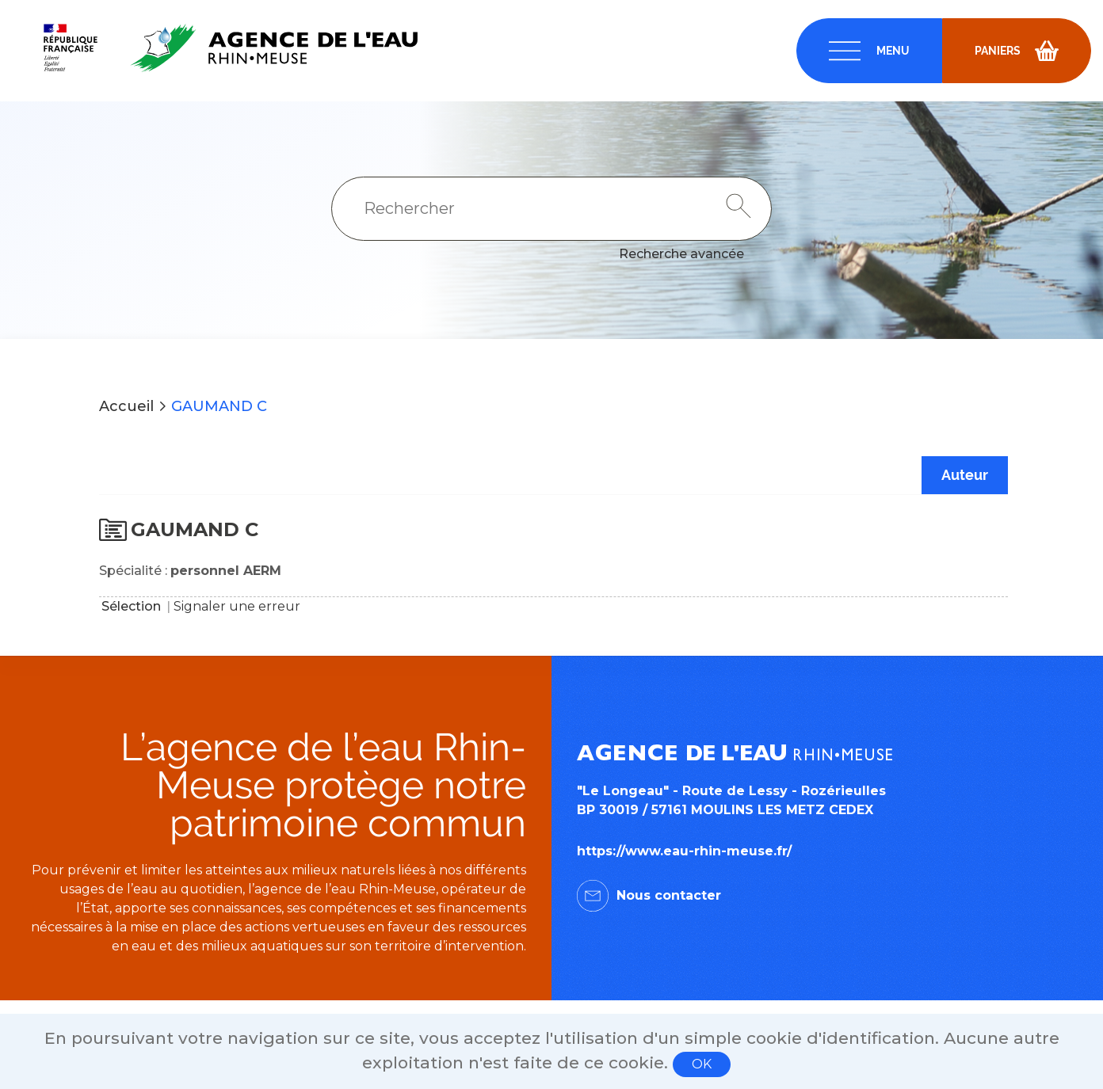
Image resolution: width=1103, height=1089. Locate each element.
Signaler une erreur (237, 606)
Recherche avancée (681, 253)
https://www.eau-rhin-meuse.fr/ (684, 851)
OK (702, 1064)
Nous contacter (668, 895)
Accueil (126, 406)
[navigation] (869, 50)
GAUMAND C (219, 406)
